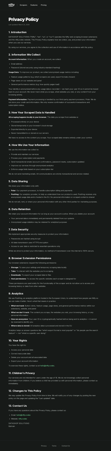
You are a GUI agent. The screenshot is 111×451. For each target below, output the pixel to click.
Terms (54, 446)
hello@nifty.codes (47, 366)
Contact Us (66, 446)
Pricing (43, 5)
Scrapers (23, 5)
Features (34, 5)
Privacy (44, 446)
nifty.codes (22, 419)
